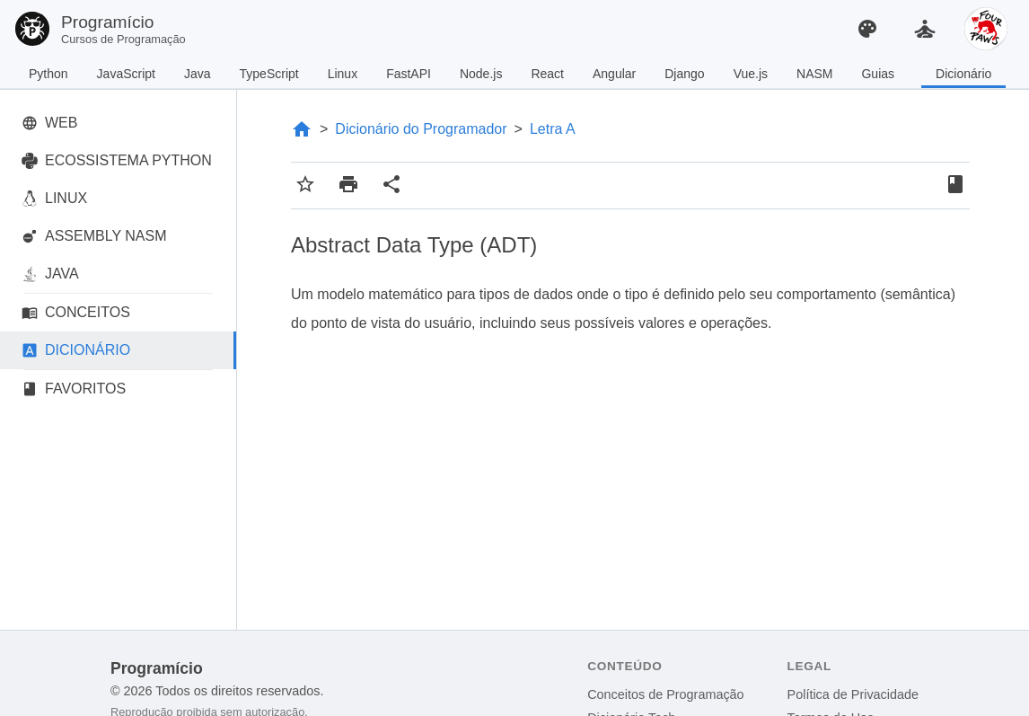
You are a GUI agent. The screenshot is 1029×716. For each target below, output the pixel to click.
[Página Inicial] (301, 129)
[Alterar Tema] (867, 29)
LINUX (54, 198)
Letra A (553, 129)
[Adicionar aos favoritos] (305, 185)
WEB (49, 123)
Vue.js (751, 73)
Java (197, 73)
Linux (342, 73)
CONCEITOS (76, 313)
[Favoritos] (955, 186)
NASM (814, 73)
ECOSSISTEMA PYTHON (117, 161)
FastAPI (408, 73)
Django (684, 73)
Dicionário (963, 73)
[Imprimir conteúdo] (348, 185)
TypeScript (269, 73)
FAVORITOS (74, 389)
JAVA (50, 274)
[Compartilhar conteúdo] (391, 185)
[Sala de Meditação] (925, 29)
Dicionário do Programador (420, 129)
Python (48, 73)
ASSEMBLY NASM (94, 236)
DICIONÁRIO (76, 350)
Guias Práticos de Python (884, 77)
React (547, 73)
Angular (614, 73)
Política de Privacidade (853, 694)
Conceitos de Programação (665, 694)
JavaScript (126, 73)
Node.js (481, 73)
